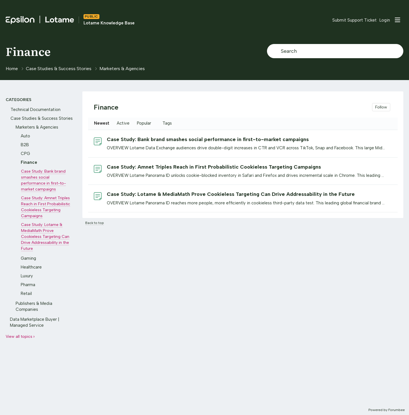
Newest (101, 123)
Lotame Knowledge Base (109, 23)
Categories (18, 99)
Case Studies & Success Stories (58, 68)
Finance (28, 51)
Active (123, 123)
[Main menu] (397, 20)
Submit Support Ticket (354, 20)
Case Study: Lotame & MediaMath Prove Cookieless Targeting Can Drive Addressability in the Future (231, 194)
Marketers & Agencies (122, 68)
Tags (167, 123)
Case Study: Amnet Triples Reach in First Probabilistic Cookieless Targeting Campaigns (214, 167)
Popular (144, 123)
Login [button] (384, 20)
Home (12, 68)
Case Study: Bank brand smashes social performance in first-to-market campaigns (208, 139)
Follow (381, 107)
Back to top (94, 223)
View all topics (19, 336)
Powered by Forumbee (386, 410)
